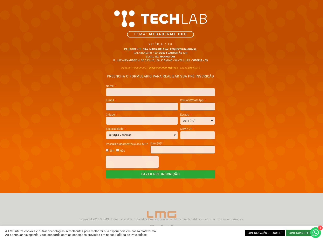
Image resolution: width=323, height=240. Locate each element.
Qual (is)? (156, 143)
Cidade (110, 114)
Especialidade (115, 128)
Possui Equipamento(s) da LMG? (127, 144)
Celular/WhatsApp (192, 100)
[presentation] (132, 162)
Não (122, 150)
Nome (110, 86)
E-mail (110, 100)
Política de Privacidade (131, 235)
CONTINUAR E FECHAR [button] (301, 232)
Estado (185, 114)
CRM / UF (186, 128)
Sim (111, 150)
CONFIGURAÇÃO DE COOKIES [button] (264, 232)
